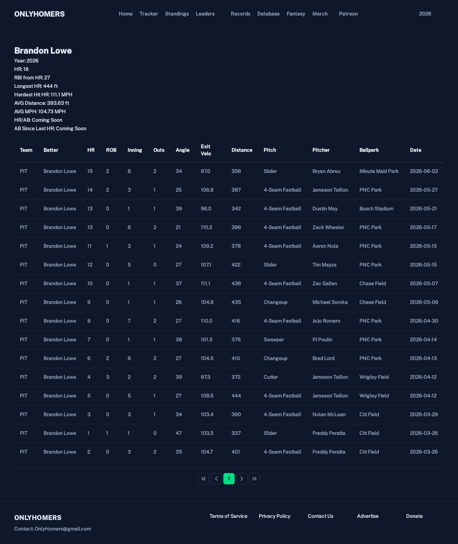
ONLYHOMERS (39, 14)
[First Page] (203, 478)
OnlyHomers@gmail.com (63, 529)
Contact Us (320, 516)
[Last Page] (254, 478)
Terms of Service (228, 516)
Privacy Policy (274, 516)
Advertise (367, 516)
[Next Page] (241, 478)
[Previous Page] (216, 478)
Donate (414, 516)
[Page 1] (229, 478)
